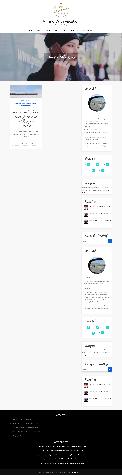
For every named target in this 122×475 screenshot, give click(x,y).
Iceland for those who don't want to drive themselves (25, 104)
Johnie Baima (48, 459)
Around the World (51, 30)
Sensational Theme (77, 472)
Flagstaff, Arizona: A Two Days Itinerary (67, 459)
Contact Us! (87, 30)
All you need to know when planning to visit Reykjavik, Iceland (26, 119)
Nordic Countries (31, 108)
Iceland (28, 101)
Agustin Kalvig (41, 455)
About (38, 30)
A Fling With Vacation (61, 21)
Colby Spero (41, 446)
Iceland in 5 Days (21, 108)
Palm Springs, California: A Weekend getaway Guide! (67, 450)
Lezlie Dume (44, 450)
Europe (23, 101)
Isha (22, 143)
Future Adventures (71, 30)
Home (30, 30)
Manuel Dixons (44, 463)
